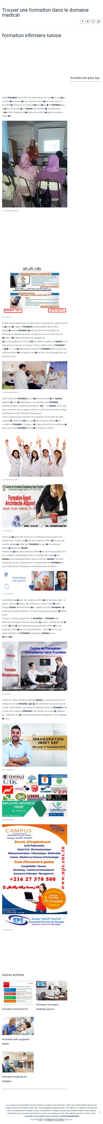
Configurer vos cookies (54, 1120)
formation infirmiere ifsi (15, 1009)
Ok (40, 1120)
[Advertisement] (34, 72)
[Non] (99, 1112)
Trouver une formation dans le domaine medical (45, 13)
